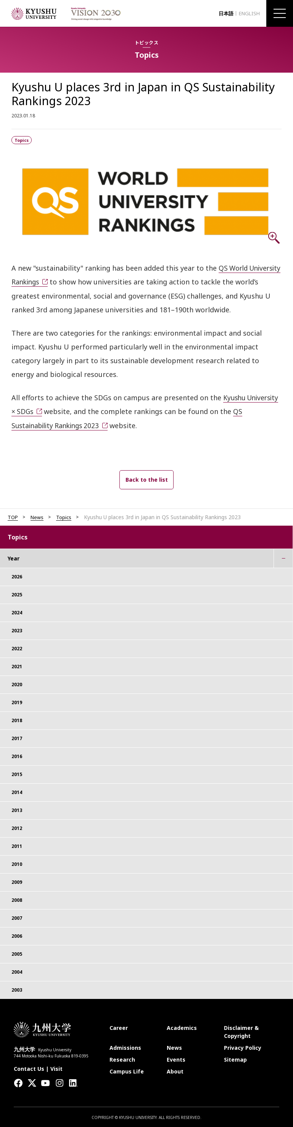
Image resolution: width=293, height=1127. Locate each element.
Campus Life (126, 1070)
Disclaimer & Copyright (241, 1030)
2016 (16, 755)
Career (118, 1026)
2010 (16, 863)
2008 (16, 899)
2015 (16, 773)
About (175, 1070)
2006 (16, 935)
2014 (16, 791)
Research (122, 1058)
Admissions (125, 1046)
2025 (16, 593)
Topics (66, 516)
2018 (16, 719)
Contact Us (29, 1067)
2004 (16, 971)
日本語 (222, 13)
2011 (16, 845)
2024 (16, 611)
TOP (13, 516)
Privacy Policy (242, 1046)
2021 (16, 665)
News (38, 516)
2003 (16, 989)
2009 (16, 881)
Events (176, 1058)
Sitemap (235, 1058)
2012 (16, 827)
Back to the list (147, 478)
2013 (16, 809)
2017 (16, 737)
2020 (16, 683)
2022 (16, 647)
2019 (16, 701)
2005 (16, 953)
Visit (56, 1067)
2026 (16, 575)
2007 (16, 917)
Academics (182, 1026)
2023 (16, 629)
